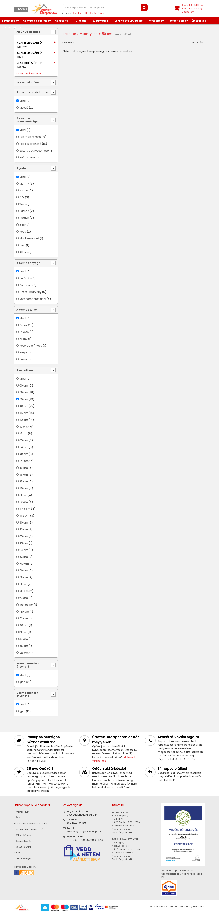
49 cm (23, 543)
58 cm (23, 646)
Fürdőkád (80, 20)
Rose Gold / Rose (30, 346)
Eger (101, 13)
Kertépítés (155, 20)
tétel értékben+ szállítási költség (193, 8)
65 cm (23, 440)
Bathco (24, 211)
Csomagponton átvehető (27, 694)
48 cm (23, 454)
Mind (22, 101)
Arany (23, 339)
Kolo (22, 245)
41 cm (23, 433)
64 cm (23, 550)
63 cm (23, 598)
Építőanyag (199, 20)
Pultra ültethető (30, 137)
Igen (22, 682)
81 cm (23, 632)
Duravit (24, 218)
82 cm (23, 557)
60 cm (23, 386)
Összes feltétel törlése (28, 73)
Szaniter (69, 33)
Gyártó (21, 168)
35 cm (23, 481)
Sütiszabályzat (23, 835)
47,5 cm (24, 509)
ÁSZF (17, 817)
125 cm (24, 653)
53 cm (23, 618)
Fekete (24, 332)
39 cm (23, 427)
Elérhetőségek (23, 858)
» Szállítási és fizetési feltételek (31, 823)
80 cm (23, 523)
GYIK (17, 852)
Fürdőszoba (9, 20)
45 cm (23, 413)
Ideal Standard (29, 238)
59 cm (23, 577)
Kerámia (25, 278)
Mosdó (23, 108)
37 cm (23, 639)
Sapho (23, 190)
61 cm (23, 495)
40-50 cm (26, 605)
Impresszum (21, 811)
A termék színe (26, 310)
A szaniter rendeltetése (32, 92)
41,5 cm (24, 516)
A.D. (21, 197)
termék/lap (198, 42)
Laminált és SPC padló (129, 20)
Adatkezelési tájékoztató (28, 829)
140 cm (24, 612)
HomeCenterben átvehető (27, 665)
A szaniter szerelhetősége (27, 120)
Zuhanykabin (100, 20)
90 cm (23, 529)
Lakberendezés (12, 27)
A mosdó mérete (27, 370)
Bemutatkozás (23, 841)
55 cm (23, 392)
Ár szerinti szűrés (28, 82)
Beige (23, 352)
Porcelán (25, 285)
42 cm (23, 420)
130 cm (24, 591)
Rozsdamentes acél (32, 299)
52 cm (23, 502)
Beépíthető (27, 157)
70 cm (23, 488)
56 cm (23, 570)
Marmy (24, 184)
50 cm (23, 399)
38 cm (23, 468)
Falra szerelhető (30, 144)
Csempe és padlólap (36, 20)
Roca (22, 232)
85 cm (23, 536)
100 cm (24, 564)
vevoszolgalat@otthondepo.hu (84, 831)
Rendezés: (68, 42)
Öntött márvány (30, 292)
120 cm (24, 461)
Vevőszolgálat (22, 846)
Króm (23, 359)
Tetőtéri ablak (177, 20)
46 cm (23, 625)
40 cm (23, 406)
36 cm (23, 475)
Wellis (23, 204)
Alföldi (23, 252)
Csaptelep (61, 20)
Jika (22, 225)
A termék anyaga (28, 263)
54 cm (23, 447)
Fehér (23, 325)
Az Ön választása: (28, 32)
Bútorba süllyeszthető (34, 151)
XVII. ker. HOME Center (85, 13)
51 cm (23, 584)
